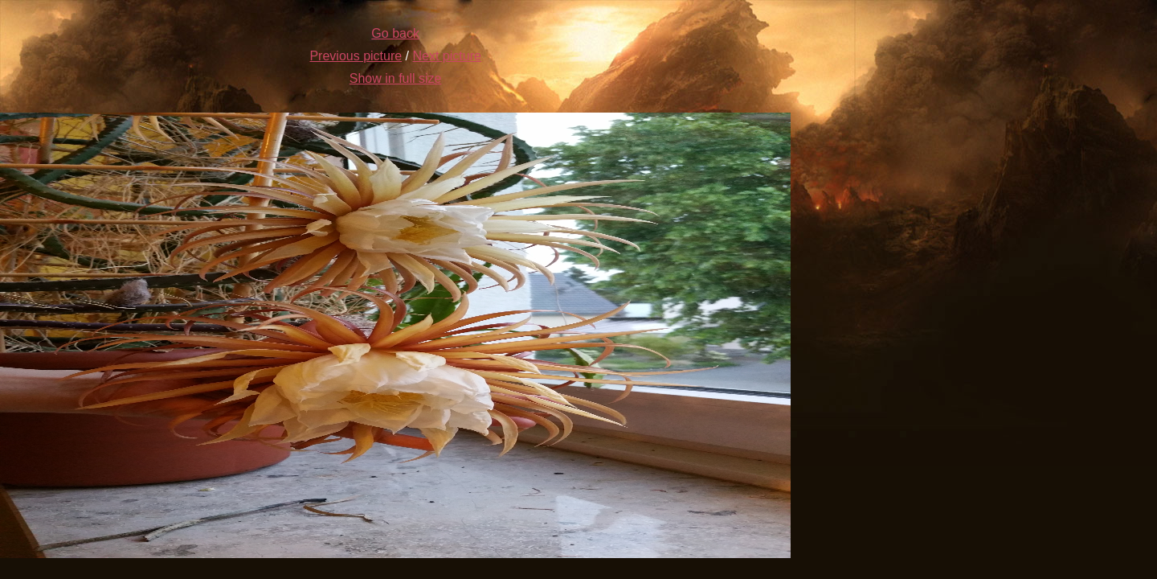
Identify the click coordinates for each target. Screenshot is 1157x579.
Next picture (447, 56)
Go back (395, 33)
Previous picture (355, 56)
